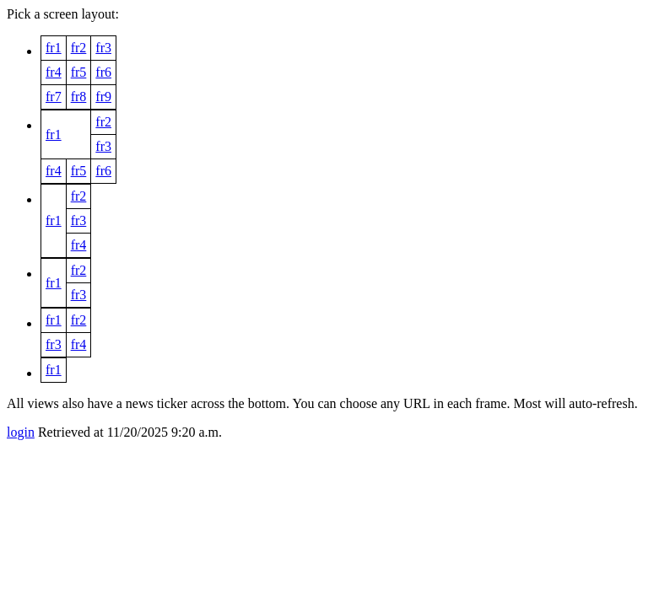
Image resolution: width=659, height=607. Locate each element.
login (21, 432)
